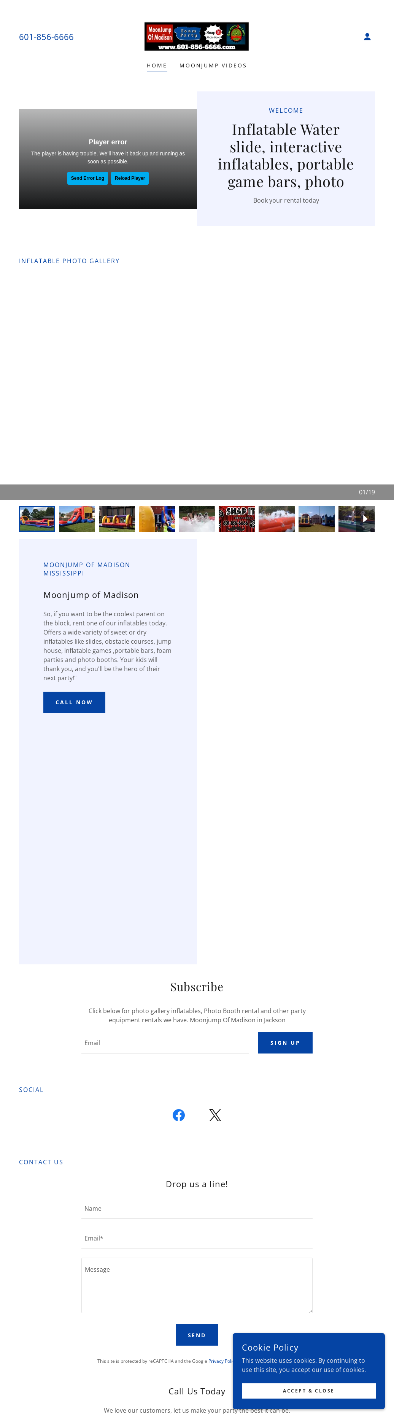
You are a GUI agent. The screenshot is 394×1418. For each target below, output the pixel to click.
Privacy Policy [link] (222, 1361)
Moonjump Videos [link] (214, 65)
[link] (197, 36)
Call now (74, 702)
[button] (367, 36)
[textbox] (165, 1043)
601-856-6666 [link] (46, 36)
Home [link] (157, 65)
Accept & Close (309, 1391)
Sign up (285, 1042)
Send (197, 1335)
